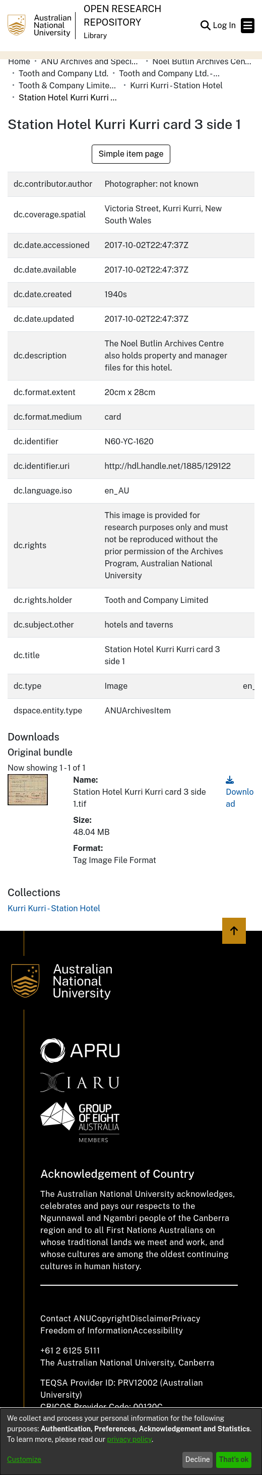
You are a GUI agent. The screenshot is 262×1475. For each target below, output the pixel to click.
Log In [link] (225, 25)
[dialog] (131, 1441)
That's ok (234, 1459)
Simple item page (130, 154)
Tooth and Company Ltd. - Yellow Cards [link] (169, 73)
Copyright (110, 1318)
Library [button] (95, 36)
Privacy (186, 1318)
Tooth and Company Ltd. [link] (63, 73)
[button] (205, 26)
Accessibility (158, 1330)
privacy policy (129, 1439)
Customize (24, 1459)
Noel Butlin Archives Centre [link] (202, 61)
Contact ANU (65, 1318)
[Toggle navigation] (247, 25)
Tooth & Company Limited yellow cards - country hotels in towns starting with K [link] (69, 85)
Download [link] (239, 792)
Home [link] (19, 61)
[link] (54, 908)
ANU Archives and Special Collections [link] (91, 61)
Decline (197, 1459)
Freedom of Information (86, 1330)
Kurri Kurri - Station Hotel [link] (176, 85)
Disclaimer (151, 1318)
